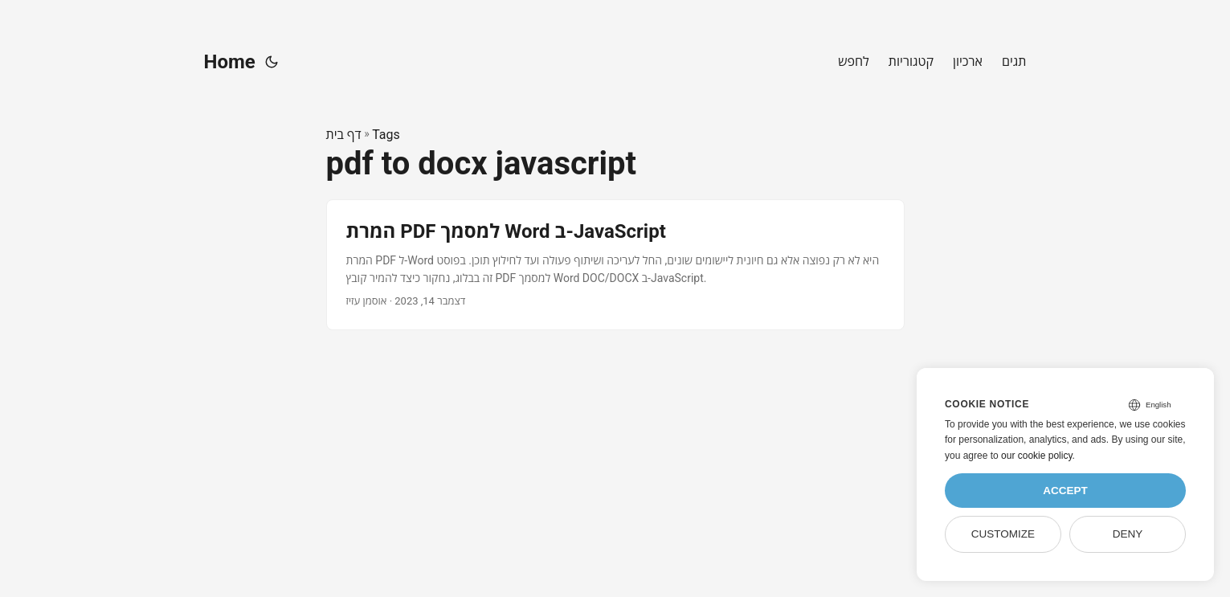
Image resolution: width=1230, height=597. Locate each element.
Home (229, 62)
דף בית (344, 134)
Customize (1003, 534)
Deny (1128, 534)
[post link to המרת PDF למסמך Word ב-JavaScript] (615, 264)
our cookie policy (1037, 455)
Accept (1065, 491)
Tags (386, 134)
